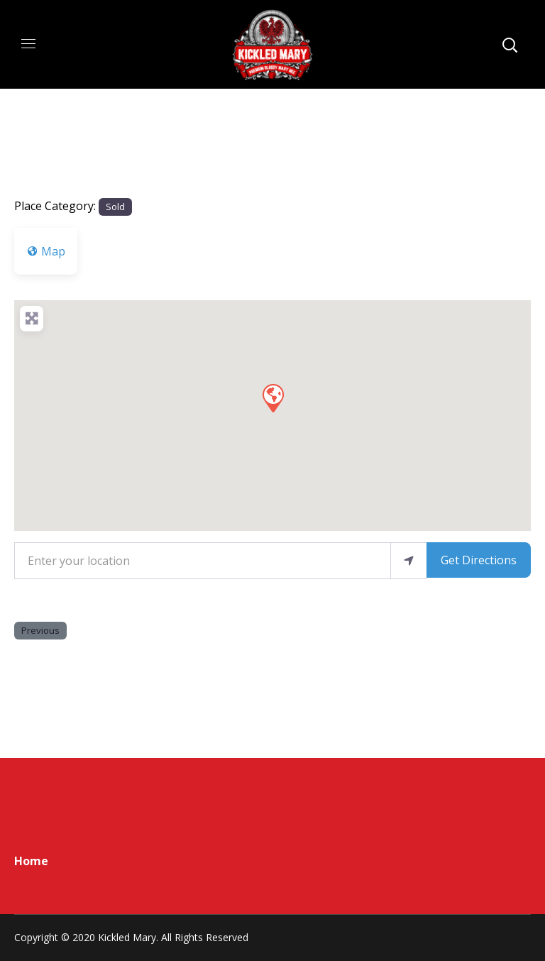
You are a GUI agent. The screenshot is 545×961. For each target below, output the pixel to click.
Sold (115, 206)
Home (31, 861)
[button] (272, 397)
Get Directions (479, 560)
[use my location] (408, 560)
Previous (40, 630)
